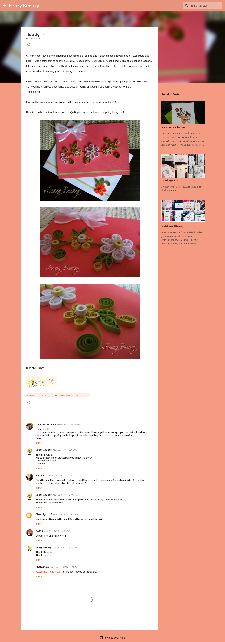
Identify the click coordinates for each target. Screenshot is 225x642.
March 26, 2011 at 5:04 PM (69, 424)
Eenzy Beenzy (24, 5)
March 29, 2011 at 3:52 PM (65, 547)
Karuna (40, 475)
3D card (31, 395)
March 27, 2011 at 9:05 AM (65, 495)
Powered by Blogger (112, 637)
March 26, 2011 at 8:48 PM (65, 450)
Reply (39, 443)
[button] (28, 45)
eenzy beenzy (45, 395)
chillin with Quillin (46, 424)
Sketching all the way (172, 226)
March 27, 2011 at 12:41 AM (58, 475)
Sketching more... (170, 180)
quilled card (82, 395)
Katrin (39, 530)
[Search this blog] (206, 5)
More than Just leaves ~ (173, 127)
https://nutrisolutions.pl (48, 571)
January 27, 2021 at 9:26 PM (64, 567)
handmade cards (63, 395)
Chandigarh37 (44, 514)
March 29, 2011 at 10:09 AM (66, 514)
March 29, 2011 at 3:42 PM (56, 531)
